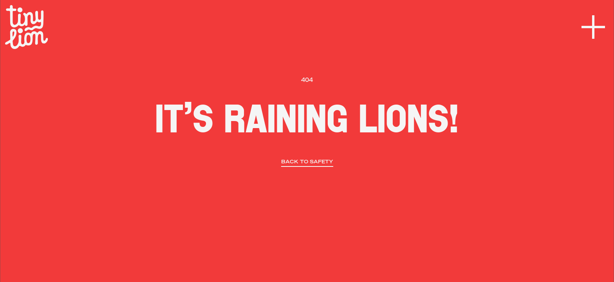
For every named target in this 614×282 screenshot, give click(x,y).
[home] (26, 27)
